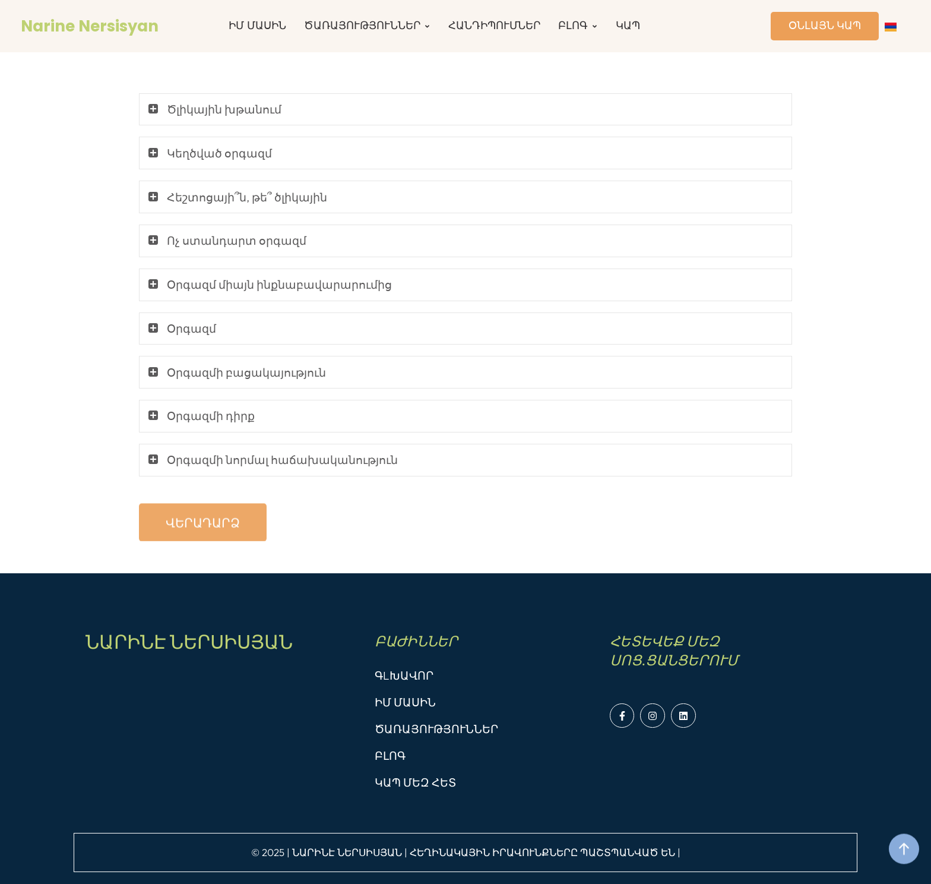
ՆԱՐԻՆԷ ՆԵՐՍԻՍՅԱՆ (189, 642)
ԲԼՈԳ (390, 756)
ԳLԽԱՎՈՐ (404, 675)
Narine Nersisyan (90, 26)
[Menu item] (257, 26)
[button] (203, 543)
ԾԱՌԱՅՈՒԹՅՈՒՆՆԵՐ (436, 729)
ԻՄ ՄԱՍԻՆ (405, 702)
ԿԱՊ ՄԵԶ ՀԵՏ (415, 782)
